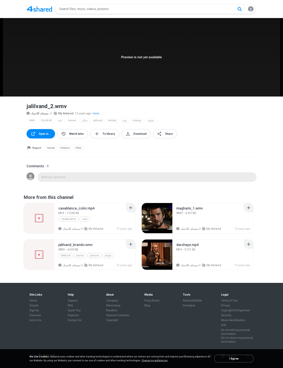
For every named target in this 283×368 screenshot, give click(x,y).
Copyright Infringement (235, 310)
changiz (137, 120)
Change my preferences (155, 360)
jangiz (108, 255)
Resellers (112, 310)
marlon (66, 255)
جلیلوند (150, 120)
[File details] (39, 218)
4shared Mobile (192, 300)
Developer (189, 305)
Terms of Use (229, 300)
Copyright (112, 320)
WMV (32, 120)
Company (112, 300)
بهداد (124, 120)
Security (226, 315)
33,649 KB (46, 120)
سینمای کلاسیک (38, 113)
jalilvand (97, 120)
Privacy (225, 305)
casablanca (68, 219)
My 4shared (64, 113)
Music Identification (233, 320)
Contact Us (74, 320)
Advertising (113, 305)
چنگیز (84, 120)
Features (73, 315)
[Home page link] (39, 9)
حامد (60, 120)
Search (33, 305)
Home (33, 300)
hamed (72, 120)
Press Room (152, 300)
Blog (147, 305)
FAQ (70, 305)
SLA (223, 325)
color (84, 219)
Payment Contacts (117, 315)
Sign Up (34, 310)
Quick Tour (74, 310)
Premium (35, 315)
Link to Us (35, 320)
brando (80, 255)
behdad (112, 120)
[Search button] (239, 9)
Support (73, 300)
